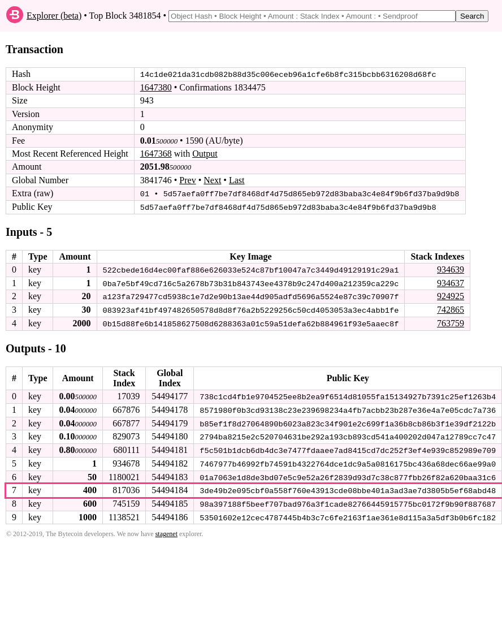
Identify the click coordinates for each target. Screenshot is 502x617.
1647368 (156, 153)
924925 (450, 295)
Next (212, 180)
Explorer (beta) (54, 15)
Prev (187, 180)
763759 (450, 322)
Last (237, 180)
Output (204, 153)
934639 (450, 269)
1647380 (156, 87)
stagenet (166, 531)
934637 (450, 282)
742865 (450, 308)
